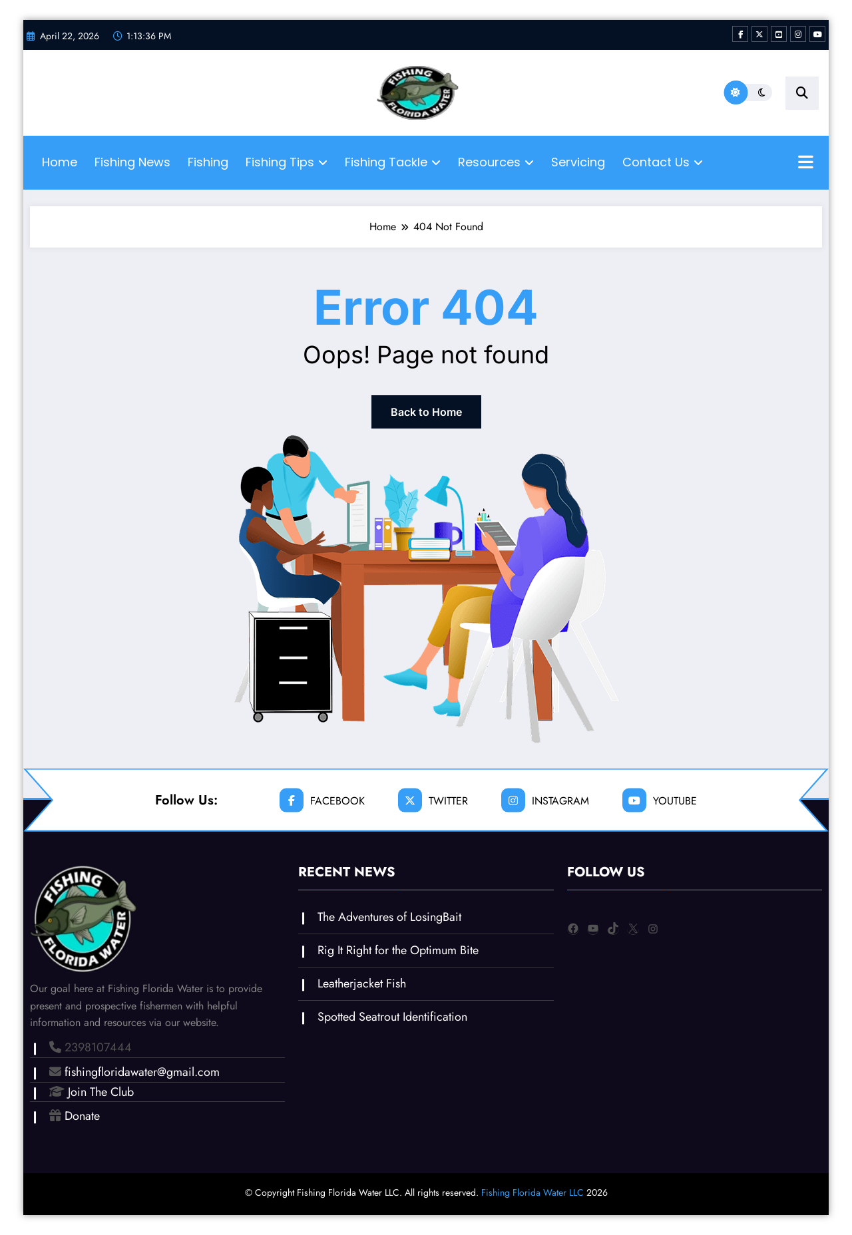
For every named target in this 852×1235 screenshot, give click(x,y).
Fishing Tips (286, 162)
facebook (322, 800)
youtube (659, 800)
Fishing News (132, 162)
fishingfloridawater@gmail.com (142, 1072)
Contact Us (662, 162)
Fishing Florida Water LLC (532, 1192)
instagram (545, 800)
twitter (433, 800)
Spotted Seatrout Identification (392, 1016)
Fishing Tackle (393, 162)
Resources (496, 162)
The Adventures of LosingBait (389, 917)
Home (59, 162)
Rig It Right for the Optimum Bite (398, 950)
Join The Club (101, 1092)
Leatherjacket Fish (362, 983)
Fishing (208, 162)
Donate (82, 1116)
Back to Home (426, 412)
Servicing (578, 162)
